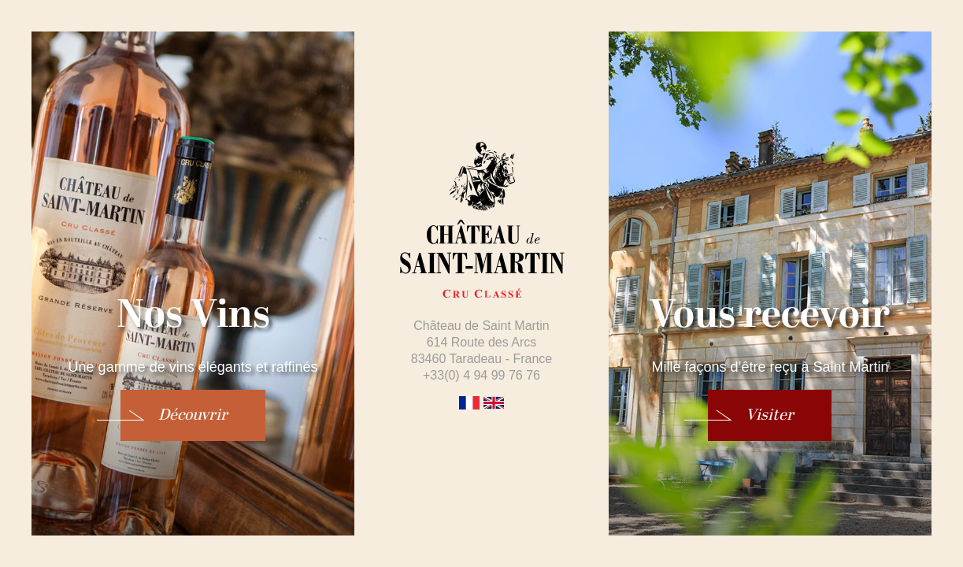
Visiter (770, 415)
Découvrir (193, 415)
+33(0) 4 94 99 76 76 (481, 375)
